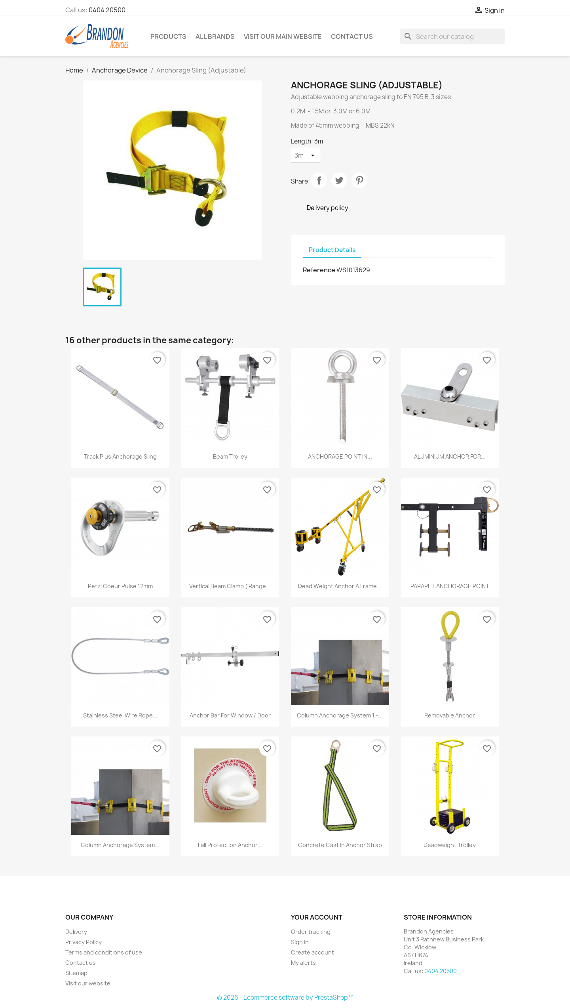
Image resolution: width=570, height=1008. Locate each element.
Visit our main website (283, 36)
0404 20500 (107, 10)
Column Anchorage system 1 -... (340, 715)
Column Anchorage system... (120, 845)
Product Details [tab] (332, 250)
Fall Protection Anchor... (230, 845)
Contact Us (352, 36)
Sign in (300, 942)
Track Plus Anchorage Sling (120, 456)
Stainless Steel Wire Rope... (120, 715)
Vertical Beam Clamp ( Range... (230, 586)
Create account (312, 952)
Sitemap (76, 973)
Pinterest (359, 180)
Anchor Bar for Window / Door (230, 715)
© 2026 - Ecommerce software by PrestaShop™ (285, 997)
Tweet (339, 180)
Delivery (76, 931)
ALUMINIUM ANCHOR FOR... (450, 456)
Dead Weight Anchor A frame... (340, 586)
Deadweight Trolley (450, 845)
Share (319, 180)
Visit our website (87, 983)
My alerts (303, 962)
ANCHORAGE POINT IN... (340, 456)
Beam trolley (230, 456)
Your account (316, 917)
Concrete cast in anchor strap (340, 845)
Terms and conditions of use (103, 952)
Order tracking (311, 931)
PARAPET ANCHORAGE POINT (449, 586)
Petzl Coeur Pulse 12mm (120, 586)
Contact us (80, 962)
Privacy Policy (83, 942)
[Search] (452, 36)
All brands (215, 36)
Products (168, 36)
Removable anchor (449, 715)
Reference (319, 270)
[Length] (305, 155)
